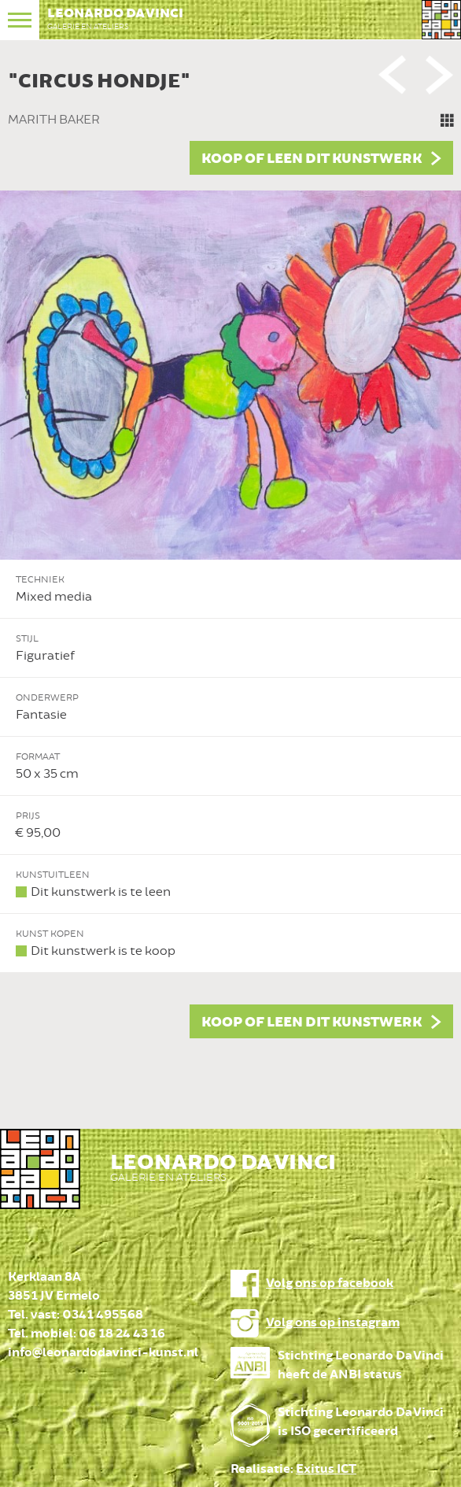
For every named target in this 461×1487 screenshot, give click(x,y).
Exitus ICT (326, 1469)
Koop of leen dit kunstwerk (311, 159)
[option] (230, 550)
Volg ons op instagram (333, 1323)
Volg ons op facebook (329, 1283)
